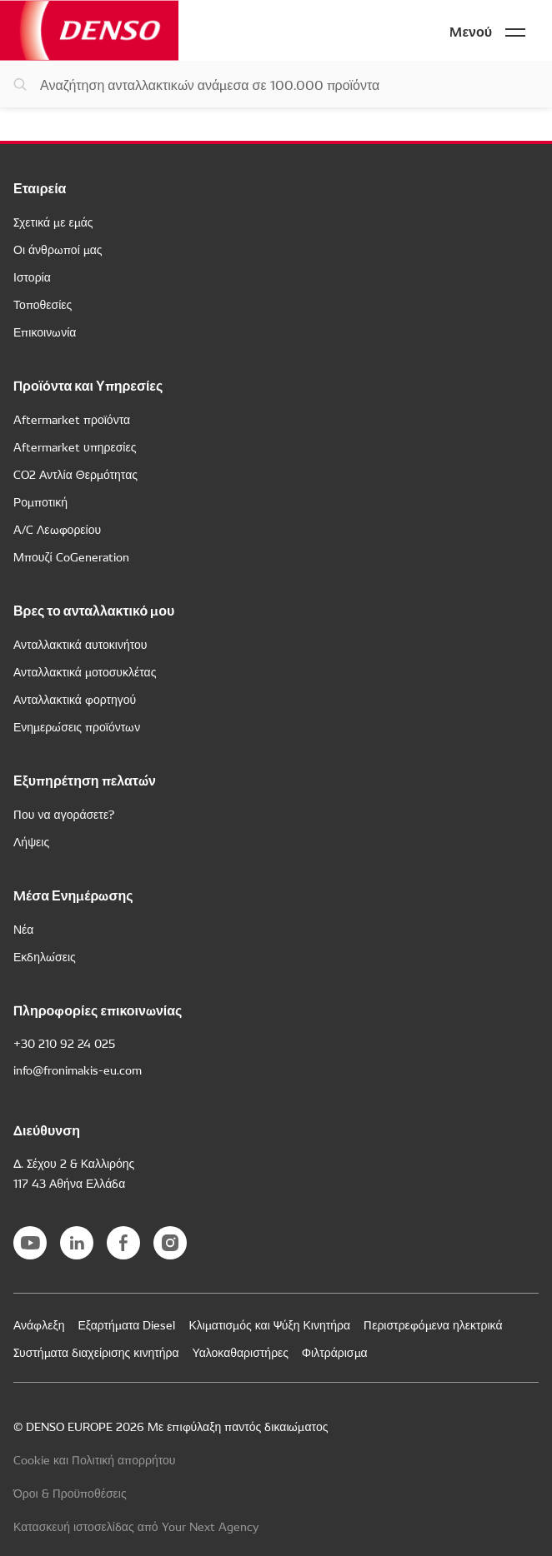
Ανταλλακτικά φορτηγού (74, 699)
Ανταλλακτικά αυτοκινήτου (80, 644)
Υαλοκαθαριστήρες (241, 1352)
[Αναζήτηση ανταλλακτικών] (276, 84)
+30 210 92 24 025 (64, 1043)
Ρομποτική (40, 501)
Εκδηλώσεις (44, 956)
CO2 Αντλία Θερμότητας (75, 474)
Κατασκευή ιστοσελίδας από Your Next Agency (136, 1526)
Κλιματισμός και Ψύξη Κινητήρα (269, 1324)
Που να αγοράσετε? (63, 813)
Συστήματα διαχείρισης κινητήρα (96, 1352)
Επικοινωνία (44, 331)
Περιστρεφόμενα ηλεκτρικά (433, 1324)
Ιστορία (32, 276)
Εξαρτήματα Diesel (126, 1324)
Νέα (23, 928)
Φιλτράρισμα (335, 1352)
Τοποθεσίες (42, 304)
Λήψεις (31, 841)
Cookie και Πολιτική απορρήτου (94, 1459)
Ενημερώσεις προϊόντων (76, 726)
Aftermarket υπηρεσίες (74, 446)
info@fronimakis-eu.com (77, 1069)
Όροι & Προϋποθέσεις (70, 1492)
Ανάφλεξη (38, 1324)
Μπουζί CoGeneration (71, 556)
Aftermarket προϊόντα (71, 419)
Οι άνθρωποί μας (58, 249)
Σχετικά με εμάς (53, 221)
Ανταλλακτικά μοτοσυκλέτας (84, 671)
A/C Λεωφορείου (57, 529)
